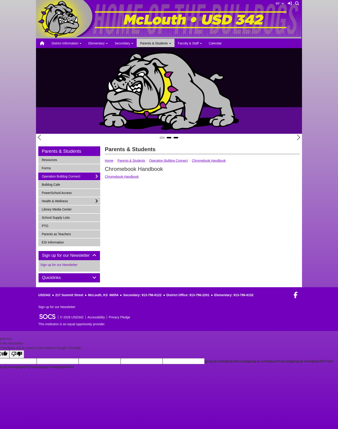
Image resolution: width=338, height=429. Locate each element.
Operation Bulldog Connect (168, 160)
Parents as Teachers (56, 234)
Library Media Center (57, 209)
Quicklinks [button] (56, 278)
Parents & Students (131, 160)
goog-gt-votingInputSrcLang (226, 361)
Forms (48, 168)
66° (280, 3)
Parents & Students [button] (155, 43)
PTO (48, 225)
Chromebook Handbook (209, 160)
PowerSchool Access (57, 192)
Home (109, 160)
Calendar (215, 43)
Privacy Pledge (119, 317)
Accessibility (96, 317)
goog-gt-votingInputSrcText (312, 361)
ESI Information (53, 242)
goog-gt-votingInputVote (55, 367)
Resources (49, 159)
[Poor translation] (16, 354)
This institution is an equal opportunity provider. (71, 324)
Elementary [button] (98, 43)
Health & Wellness (55, 201)
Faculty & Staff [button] (190, 43)
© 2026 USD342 (71, 317)
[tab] (69, 255)
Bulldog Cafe (51, 184)
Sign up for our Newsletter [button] (69, 255)
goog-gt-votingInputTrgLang (269, 361)
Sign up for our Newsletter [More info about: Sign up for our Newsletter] (59, 265)
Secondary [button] (124, 43)
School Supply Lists (56, 217)
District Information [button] (67, 43)
